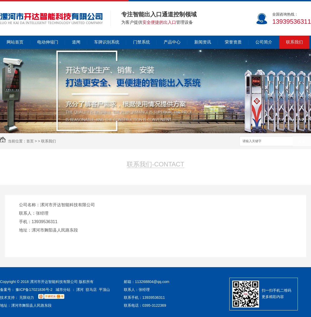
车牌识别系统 (106, 42)
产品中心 (172, 42)
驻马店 (91, 289)
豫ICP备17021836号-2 (34, 289)
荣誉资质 (233, 42)
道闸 (76, 42)
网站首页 (15, 42)
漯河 (80, 289)
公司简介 (263, 42)
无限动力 (26, 297)
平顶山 (104, 289)
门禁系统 (141, 42)
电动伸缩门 (47, 42)
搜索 (302, 141)
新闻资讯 (202, 42)
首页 (30, 141)
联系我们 (294, 42)
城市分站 (63, 289)
